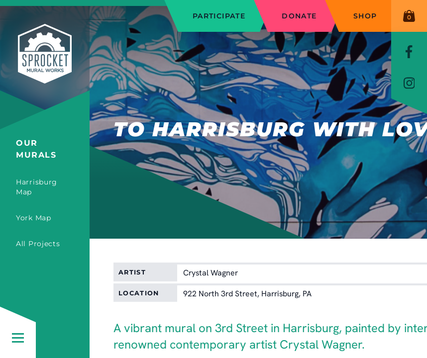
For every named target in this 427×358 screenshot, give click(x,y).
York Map (33, 217)
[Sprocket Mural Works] (45, 68)
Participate (219, 15)
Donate (299, 15)
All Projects (38, 243)
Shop (365, 15)
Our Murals (36, 149)
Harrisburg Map (36, 187)
